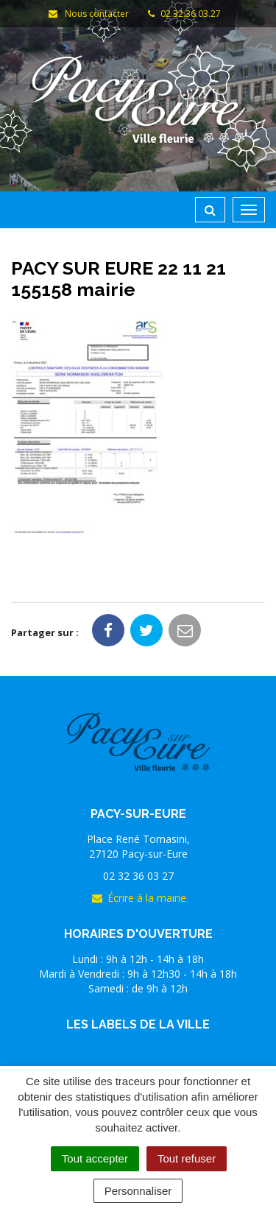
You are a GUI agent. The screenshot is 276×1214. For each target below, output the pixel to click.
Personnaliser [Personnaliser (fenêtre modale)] (138, 1191)
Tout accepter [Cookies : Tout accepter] (95, 1158)
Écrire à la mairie (138, 898)
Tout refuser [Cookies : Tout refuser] (187, 1158)
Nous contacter (88, 13)
